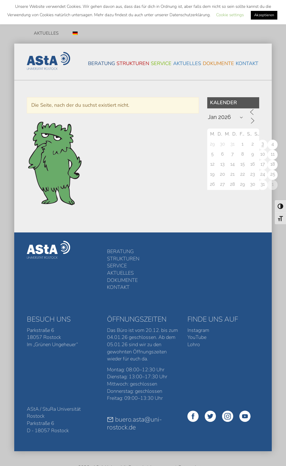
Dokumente (218, 63)
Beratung (101, 63)
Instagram (198, 297)
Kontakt (247, 63)
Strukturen (132, 63)
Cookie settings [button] (230, 15)
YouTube (196, 304)
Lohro (193, 312)
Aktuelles (46, 33)
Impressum (161, 435)
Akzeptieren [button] (264, 15)
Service (161, 63)
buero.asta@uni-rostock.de (134, 391)
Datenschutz (191, 435)
